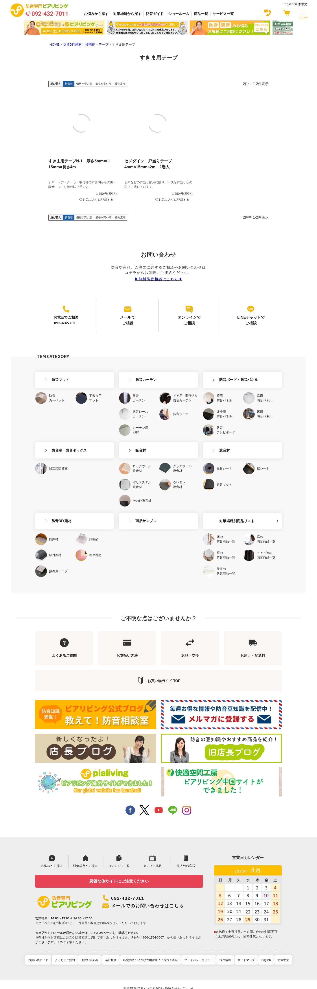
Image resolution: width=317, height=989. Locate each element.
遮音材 (211, 434)
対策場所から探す (127, 14)
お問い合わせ (95, 951)
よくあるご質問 (72, 951)
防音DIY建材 (72, 44)
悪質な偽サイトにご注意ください (119, 871)
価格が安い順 (84, 83)
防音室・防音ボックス (56, 434)
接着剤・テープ (97, 44)
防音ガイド (155, 14)
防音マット (47, 367)
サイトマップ (241, 951)
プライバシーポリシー (197, 951)
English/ (288, 4)
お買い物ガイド (47, 951)
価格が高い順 (103, 83)
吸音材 (127, 434)
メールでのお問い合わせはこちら (153, 897)
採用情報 (222, 951)
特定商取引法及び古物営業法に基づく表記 (151, 951)
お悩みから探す (96, 14)
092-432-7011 (129, 890)
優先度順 (120, 83)
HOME (54, 44)
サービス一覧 (223, 14)
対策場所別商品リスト (223, 501)
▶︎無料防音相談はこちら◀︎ (158, 279)
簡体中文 (301, 4)
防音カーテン (133, 367)
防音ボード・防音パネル (225, 367)
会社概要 (114, 951)
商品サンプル (133, 501)
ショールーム (178, 14)
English (259, 951)
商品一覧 (201, 14)
